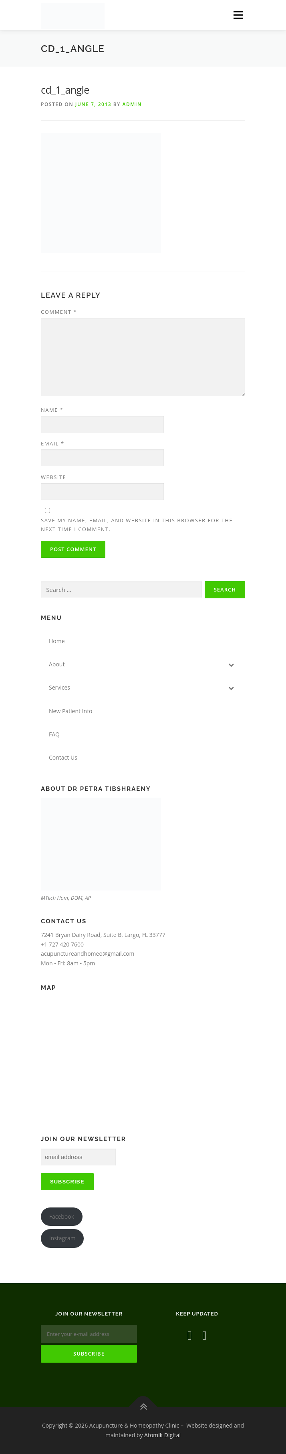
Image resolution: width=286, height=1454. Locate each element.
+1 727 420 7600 (62, 944)
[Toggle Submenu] (231, 664)
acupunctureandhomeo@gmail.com (88, 953)
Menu (238, 15)
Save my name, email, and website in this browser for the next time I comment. (137, 525)
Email (52, 443)
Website (53, 477)
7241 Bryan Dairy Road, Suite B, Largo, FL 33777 (103, 935)
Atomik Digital (162, 1435)
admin (131, 104)
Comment (59, 311)
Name (52, 409)
